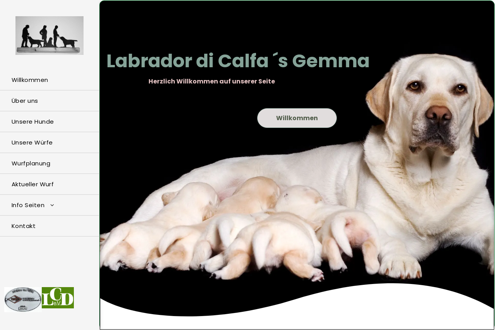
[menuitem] (49, 80)
